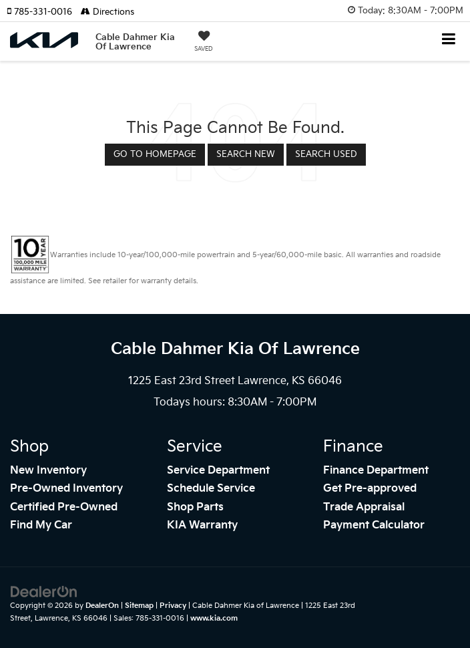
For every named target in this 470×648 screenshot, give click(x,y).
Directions (107, 12)
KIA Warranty (202, 525)
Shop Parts (195, 507)
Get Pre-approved (370, 488)
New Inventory (48, 470)
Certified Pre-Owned (64, 507)
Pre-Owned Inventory (66, 488)
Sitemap (139, 605)
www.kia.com (214, 618)
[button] (44, 12)
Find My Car (41, 525)
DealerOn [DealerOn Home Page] (102, 605)
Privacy (173, 605)
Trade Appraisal (364, 507)
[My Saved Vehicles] (203, 42)
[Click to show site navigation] (449, 40)
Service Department (218, 470)
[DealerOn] (44, 592)
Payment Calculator (374, 525)
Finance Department (376, 470)
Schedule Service (211, 488)
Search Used (326, 154)
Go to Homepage (154, 154)
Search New (245, 154)
